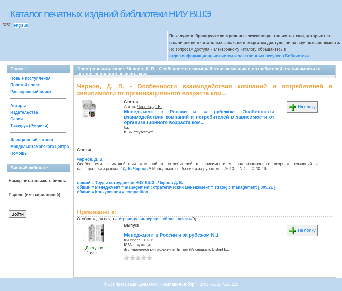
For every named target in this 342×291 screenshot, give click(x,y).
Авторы (18, 105)
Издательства (24, 112)
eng (17, 25)
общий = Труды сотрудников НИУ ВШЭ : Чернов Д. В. (130, 182)
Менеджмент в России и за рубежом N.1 (171, 235)
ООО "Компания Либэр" (173, 284)
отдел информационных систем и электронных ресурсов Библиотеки (239, 56)
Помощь (18, 153)
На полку (302, 107)
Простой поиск (25, 85)
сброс (168, 219)
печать (184, 219)
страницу (128, 219)
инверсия (150, 219)
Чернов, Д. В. (149, 106)
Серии (16, 119)
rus (25, 25)
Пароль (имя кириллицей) (34, 194)
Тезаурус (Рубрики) (29, 125)
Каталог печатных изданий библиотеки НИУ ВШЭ (110, 13)
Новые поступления (30, 78)
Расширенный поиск (30, 91)
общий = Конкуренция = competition (112, 192)
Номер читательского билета (37, 180)
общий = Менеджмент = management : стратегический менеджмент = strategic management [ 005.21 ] (176, 187)
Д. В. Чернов (135, 168)
